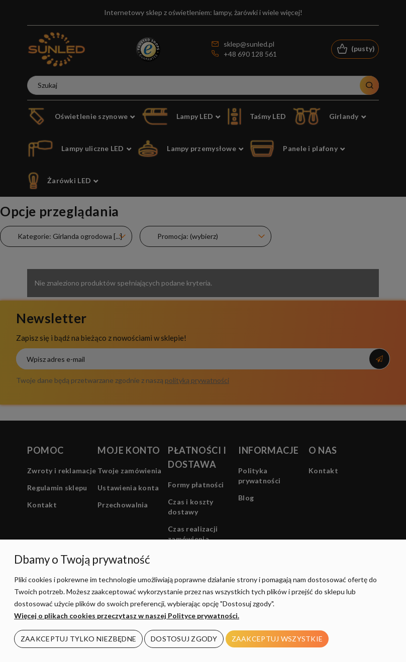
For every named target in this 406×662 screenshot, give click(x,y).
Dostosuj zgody (184, 638)
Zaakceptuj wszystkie (277, 638)
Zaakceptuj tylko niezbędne (78, 638)
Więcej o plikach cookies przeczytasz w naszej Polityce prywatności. (126, 615)
